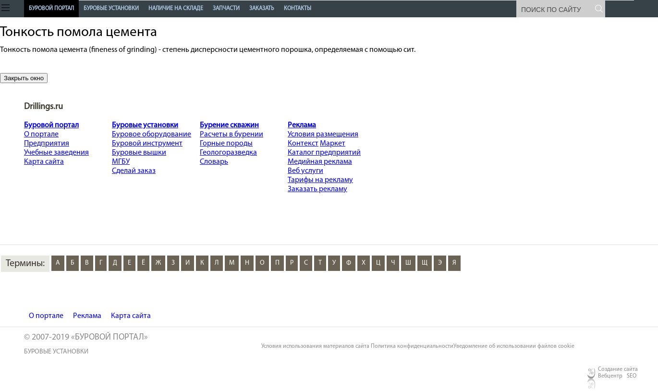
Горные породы (226, 143)
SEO (631, 376)
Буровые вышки (139, 153)
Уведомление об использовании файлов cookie (513, 346)
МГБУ (121, 162)
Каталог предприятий (324, 153)
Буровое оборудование (151, 134)
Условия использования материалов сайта (315, 346)
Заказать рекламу (317, 189)
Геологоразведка (228, 153)
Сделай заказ (134, 171)
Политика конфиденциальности (412, 346)
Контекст (303, 143)
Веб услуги (305, 171)
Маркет (332, 143)
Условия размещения (323, 134)
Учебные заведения (56, 153)
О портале (41, 134)
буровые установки (56, 351)
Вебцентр (610, 376)
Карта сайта (44, 162)
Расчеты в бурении (231, 134)
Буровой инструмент (147, 143)
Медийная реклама (320, 162)
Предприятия (46, 143)
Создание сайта (618, 369)
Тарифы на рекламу (320, 180)
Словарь (214, 162)
